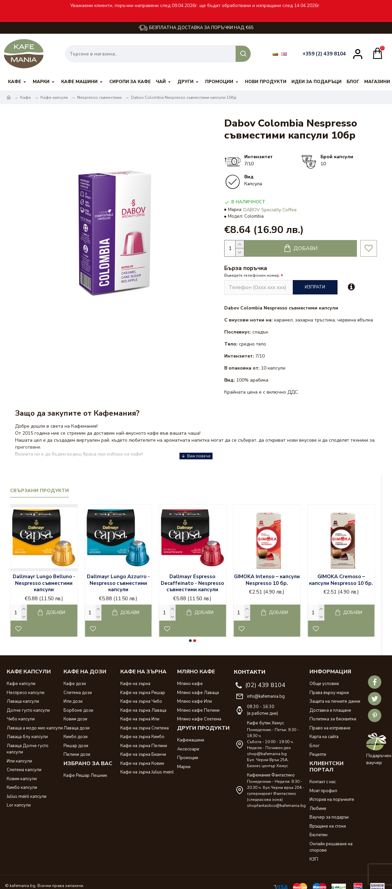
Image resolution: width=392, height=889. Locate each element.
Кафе (25, 97)
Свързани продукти (39, 481)
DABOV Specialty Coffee (270, 210)
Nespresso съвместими (99, 97)
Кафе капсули (54, 97)
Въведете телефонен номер (251, 275)
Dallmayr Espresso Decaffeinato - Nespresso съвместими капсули (192, 573)
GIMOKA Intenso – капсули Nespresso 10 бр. (267, 570)
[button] (190, 630)
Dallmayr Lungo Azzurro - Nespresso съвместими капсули (118, 573)
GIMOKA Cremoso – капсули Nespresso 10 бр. (341, 570)
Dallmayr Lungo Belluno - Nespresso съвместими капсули (44, 573)
